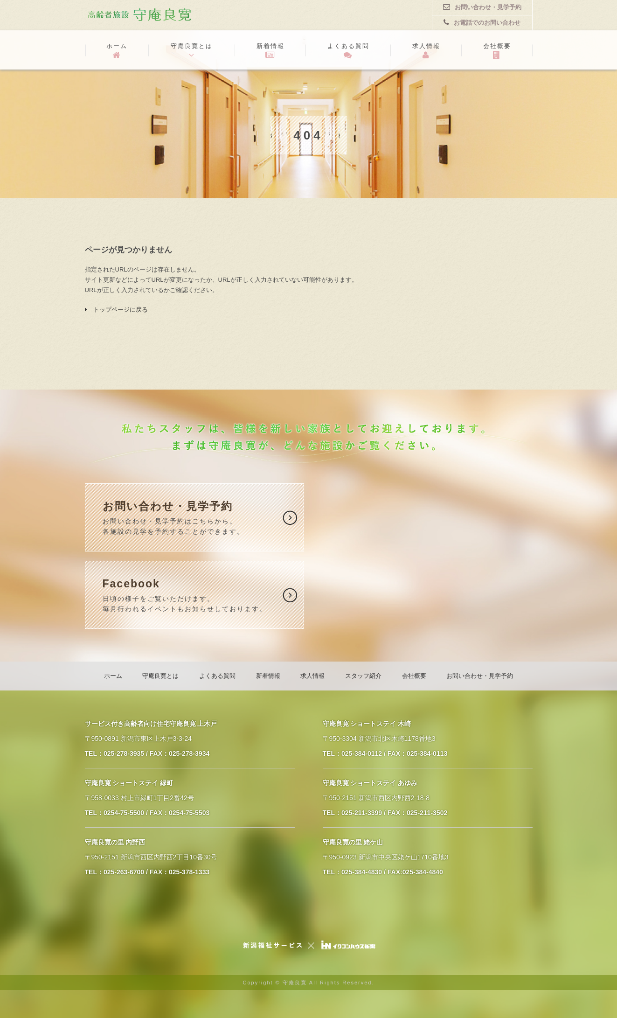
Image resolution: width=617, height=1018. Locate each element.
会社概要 (497, 50)
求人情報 (426, 50)
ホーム (116, 50)
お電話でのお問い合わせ (482, 22)
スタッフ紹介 (363, 675)
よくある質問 (348, 50)
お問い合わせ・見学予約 (482, 7)
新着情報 (270, 50)
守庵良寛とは (192, 50)
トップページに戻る (116, 309)
